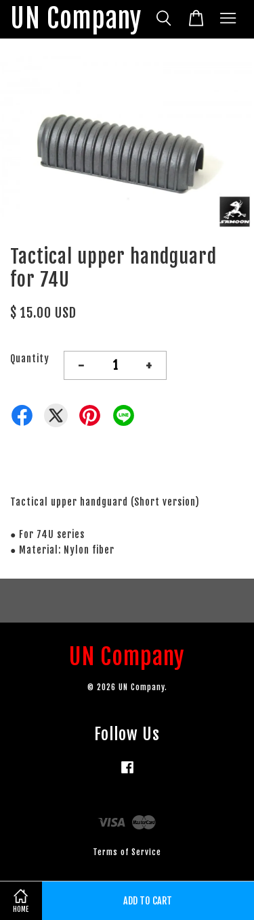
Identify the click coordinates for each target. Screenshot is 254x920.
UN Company (76, 19)
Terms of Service (127, 852)
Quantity (29, 358)
